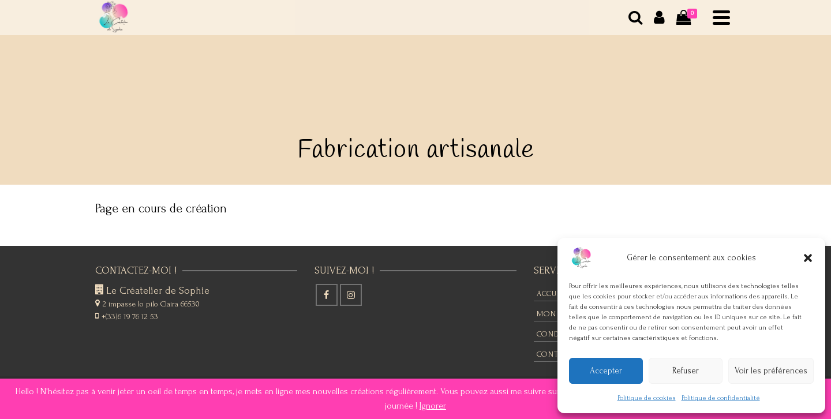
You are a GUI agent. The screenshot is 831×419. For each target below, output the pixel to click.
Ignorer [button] (433, 406)
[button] (808, 258)
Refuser (685, 371)
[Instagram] (351, 295)
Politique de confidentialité (721, 398)
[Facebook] (327, 295)
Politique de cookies (646, 398)
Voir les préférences (771, 371)
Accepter (606, 371)
